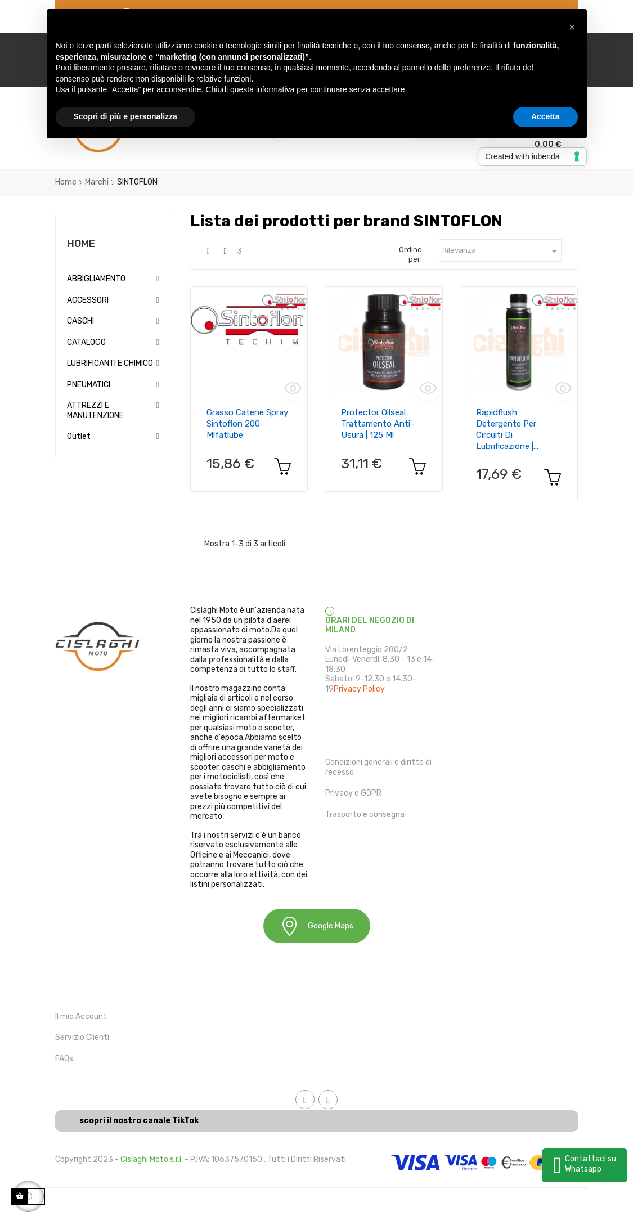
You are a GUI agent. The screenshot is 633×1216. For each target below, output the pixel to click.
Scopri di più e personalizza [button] (125, 116)
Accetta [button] (545, 116)
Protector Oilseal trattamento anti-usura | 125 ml (377, 423)
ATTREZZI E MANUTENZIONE (95, 410)
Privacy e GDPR (353, 793)
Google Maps (316, 926)
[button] (572, 27)
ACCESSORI (88, 300)
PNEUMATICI (88, 384)
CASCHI (80, 321)
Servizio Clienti (82, 1037)
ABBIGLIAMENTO (96, 279)
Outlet (79, 436)
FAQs (64, 1059)
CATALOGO (86, 342)
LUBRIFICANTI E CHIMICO (110, 363)
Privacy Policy (359, 689)
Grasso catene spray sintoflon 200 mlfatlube (247, 423)
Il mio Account (81, 1016)
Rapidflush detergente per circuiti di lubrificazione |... (507, 429)
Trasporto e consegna (365, 814)
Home (81, 243)
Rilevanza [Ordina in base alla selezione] (501, 251)
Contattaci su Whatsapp (590, 1164)
